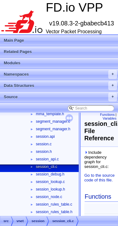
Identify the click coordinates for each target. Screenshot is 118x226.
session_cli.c (46, 166)
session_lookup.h (50, 189)
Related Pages (18, 51)
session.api (45, 136)
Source (60, 97)
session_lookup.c (50, 182)
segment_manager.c (53, 121)
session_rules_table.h (54, 212)
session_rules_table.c (54, 204)
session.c (44, 144)
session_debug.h (50, 174)
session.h (44, 151)
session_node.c (49, 197)
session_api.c (47, 159)
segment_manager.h (53, 129)
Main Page (14, 40)
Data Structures (60, 85)
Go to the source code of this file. (99, 177)
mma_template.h (50, 114)
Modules (12, 63)
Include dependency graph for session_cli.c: (96, 159)
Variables (109, 118)
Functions (107, 114)
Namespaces (60, 74)
